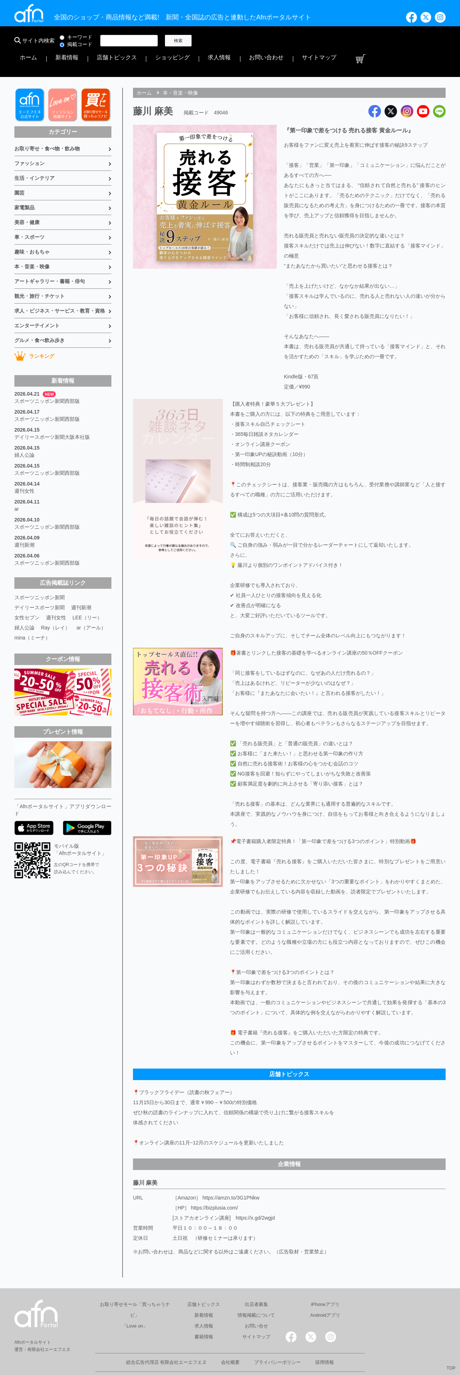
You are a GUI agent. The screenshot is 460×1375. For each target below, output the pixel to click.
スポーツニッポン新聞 (39, 575)
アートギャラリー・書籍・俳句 (49, 259)
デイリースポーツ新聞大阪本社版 (52, 415)
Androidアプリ (325, 1293)
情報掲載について (256, 1293)
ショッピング (310, 41)
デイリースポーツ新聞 (39, 585)
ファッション (29, 141)
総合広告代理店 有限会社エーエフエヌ (166, 1340)
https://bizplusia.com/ (214, 1186)
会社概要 (230, 1340)
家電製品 (24, 185)
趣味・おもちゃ (32, 230)
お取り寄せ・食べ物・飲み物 (47, 126)
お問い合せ (256, 1304)
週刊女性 (24, 469)
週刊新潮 (24, 523)
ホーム (210, 41)
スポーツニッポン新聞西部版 (47, 379)
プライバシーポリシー (277, 1340)
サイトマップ (412, 41)
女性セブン (27, 595)
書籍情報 (203, 1314)
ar (16, 487)
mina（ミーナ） (32, 616)
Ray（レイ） (55, 606)
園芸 (19, 171)
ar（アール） (91, 606)
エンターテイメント (37, 303)
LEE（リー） (87, 595)
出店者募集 (256, 1282)
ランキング (34, 334)
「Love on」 (135, 1304)
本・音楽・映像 (32, 244)
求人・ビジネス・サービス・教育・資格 (59, 289)
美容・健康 (27, 200)
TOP (451, 1368)
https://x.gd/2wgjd (255, 1196)
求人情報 (343, 41)
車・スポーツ (29, 215)
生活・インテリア (34, 156)
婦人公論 (24, 433)
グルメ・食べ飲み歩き (39, 318)
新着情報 (236, 41)
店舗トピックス (270, 41)
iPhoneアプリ (325, 1282)
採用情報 (324, 1340)
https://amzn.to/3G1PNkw (230, 1176)
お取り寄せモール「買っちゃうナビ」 (135, 1288)
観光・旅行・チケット (39, 274)
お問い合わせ (375, 41)
